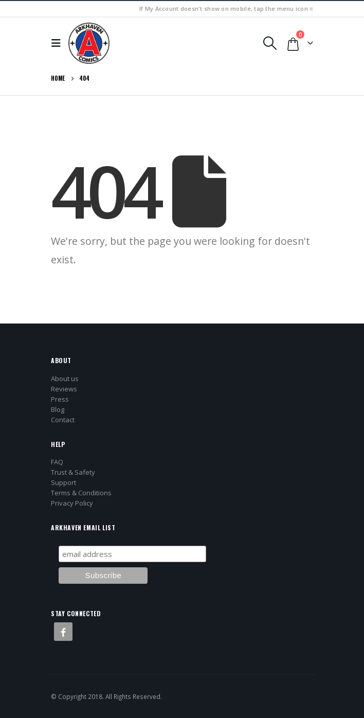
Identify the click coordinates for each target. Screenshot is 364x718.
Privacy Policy (72, 503)
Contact (63, 419)
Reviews (64, 388)
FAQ (57, 461)
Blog (57, 409)
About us (65, 378)
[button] (58, 43)
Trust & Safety (73, 472)
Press (60, 399)
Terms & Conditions (81, 492)
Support (63, 482)
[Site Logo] (89, 43)
